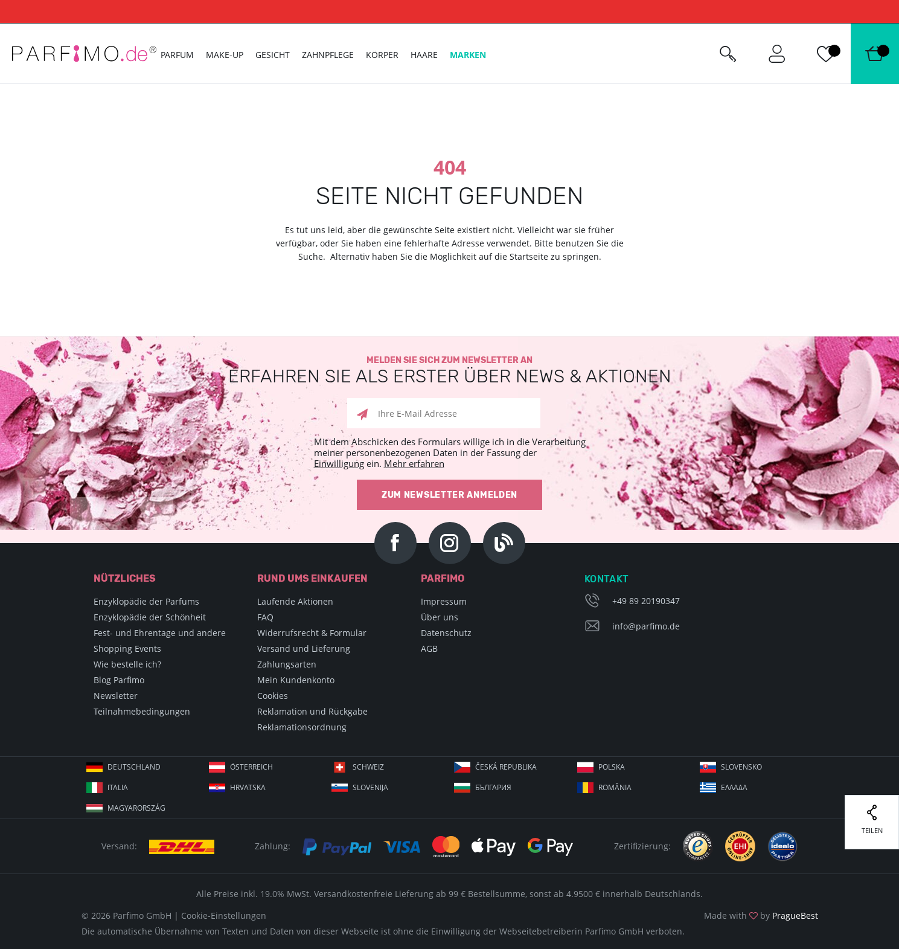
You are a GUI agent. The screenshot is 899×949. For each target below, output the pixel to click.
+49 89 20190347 (646, 600)
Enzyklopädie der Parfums (146, 601)
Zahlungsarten (286, 664)
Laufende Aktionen (295, 601)
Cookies (272, 695)
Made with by (761, 915)
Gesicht (272, 54)
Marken (468, 54)
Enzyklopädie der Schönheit (150, 617)
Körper (382, 54)
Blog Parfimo (119, 680)
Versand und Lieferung (303, 648)
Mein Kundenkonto (295, 680)
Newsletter (116, 695)
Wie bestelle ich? (127, 664)
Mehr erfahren (414, 463)
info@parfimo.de (646, 626)
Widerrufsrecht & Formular (311, 633)
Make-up (224, 54)
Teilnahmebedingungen (142, 711)
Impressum (444, 601)
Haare (424, 54)
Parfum (177, 54)
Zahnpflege (328, 54)
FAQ (265, 617)
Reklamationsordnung (302, 727)
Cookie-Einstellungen (223, 915)
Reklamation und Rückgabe (312, 711)
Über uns (439, 617)
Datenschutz (446, 633)
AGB (429, 648)
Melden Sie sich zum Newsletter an (449, 370)
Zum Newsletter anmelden (449, 495)
